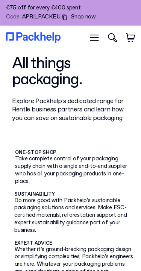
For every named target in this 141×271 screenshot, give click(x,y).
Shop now (83, 17)
